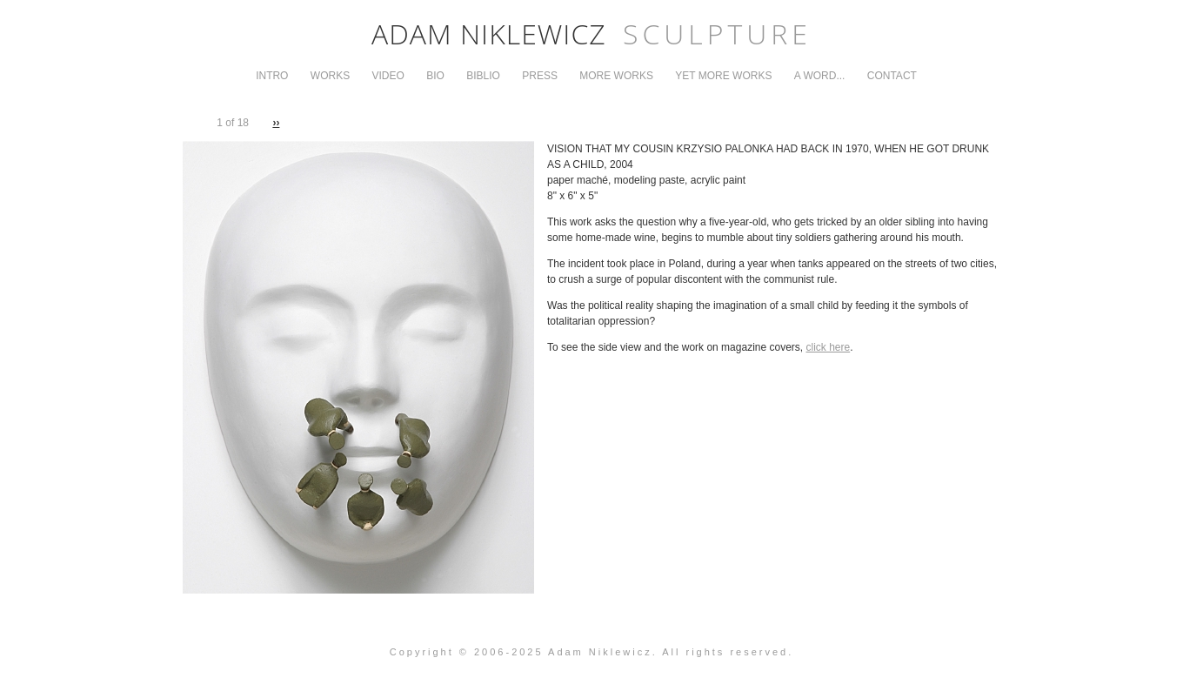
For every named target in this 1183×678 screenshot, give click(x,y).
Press (540, 76)
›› (275, 123)
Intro (272, 76)
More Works (616, 76)
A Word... (819, 76)
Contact (892, 76)
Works (330, 76)
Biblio (483, 76)
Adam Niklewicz (591, 33)
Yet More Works (723, 76)
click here (828, 347)
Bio (435, 76)
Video (388, 76)
